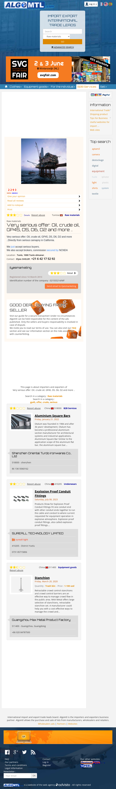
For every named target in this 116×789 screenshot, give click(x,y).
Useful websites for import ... (100, 124)
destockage (98, 159)
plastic (105, 182)
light (94, 182)
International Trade (100, 110)
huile (94, 176)
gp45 (32, 402)
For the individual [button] (63, 86)
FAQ (74, 327)
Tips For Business (99, 118)
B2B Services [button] (87, 86)
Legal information (14, 768)
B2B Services (70, 408)
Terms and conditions (16, 765)
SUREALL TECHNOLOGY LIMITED (37, 533)
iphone (105, 176)
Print (9, 209)
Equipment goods (67, 567)
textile (95, 193)
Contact (46, 759)
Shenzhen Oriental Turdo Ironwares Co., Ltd (41, 454)
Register (47, 765)
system (105, 188)
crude (46, 402)
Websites (72, 723)
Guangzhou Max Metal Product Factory (41, 619)
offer (39, 402)
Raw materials (72, 215)
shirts (95, 188)
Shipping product (99, 114)
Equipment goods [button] (36, 86)
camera (96, 154)
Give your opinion (16, 196)
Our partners (11, 762)
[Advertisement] (43, 115)
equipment (98, 171)
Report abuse (38, 215)
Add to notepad (15, 205)
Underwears (70, 484)
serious (53, 402)
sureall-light (22, 539)
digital (95, 165)
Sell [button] (103, 86)
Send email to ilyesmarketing (61, 286)
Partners (61, 723)
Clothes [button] (16, 86)
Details (27, 215)
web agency (49, 784)
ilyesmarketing (20, 267)
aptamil (96, 148)
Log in (46, 762)
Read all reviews (15, 200)
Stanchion (42, 578)
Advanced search (62, 47)
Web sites (95, 129)
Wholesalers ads (46, 723)
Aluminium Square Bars (52, 416)
